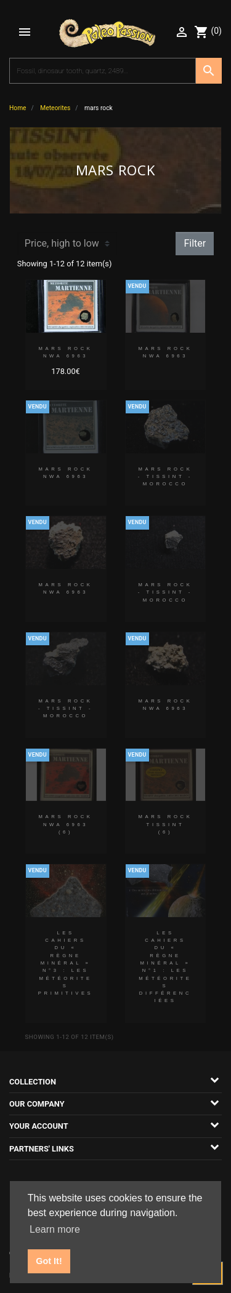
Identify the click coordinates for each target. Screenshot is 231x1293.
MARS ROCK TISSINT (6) (165, 824)
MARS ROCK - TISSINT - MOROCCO (165, 476)
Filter (195, 243)
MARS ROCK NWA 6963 (66, 352)
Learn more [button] (55, 1229)
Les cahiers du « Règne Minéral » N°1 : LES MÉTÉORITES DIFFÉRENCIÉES (165, 967)
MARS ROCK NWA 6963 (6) (66, 824)
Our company (37, 1103)
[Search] (102, 71)
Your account (38, 1126)
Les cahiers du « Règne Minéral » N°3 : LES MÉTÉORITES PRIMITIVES (66, 963)
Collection (32, 1081)
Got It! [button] (49, 1261)
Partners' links (41, 1148)
